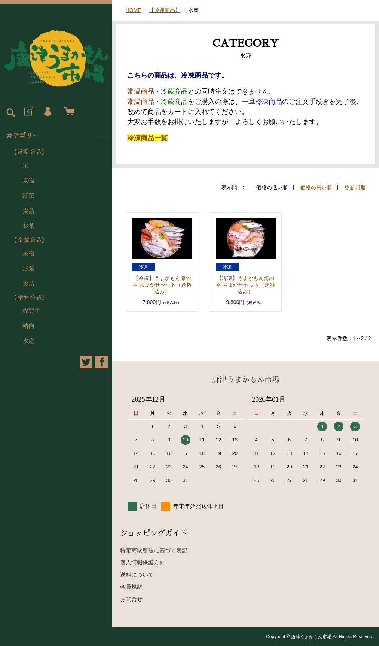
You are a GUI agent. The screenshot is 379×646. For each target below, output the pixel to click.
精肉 (28, 326)
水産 (28, 341)
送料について (137, 574)
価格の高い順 (316, 187)
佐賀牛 (31, 311)
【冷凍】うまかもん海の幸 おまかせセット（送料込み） (162, 285)
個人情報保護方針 (142, 562)
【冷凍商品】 (29, 298)
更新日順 (355, 187)
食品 (28, 211)
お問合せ (131, 599)
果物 (28, 181)
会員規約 (131, 586)
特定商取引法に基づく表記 (153, 550)
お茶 (28, 226)
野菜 (28, 196)
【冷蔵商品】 (29, 240)
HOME (133, 10)
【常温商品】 (29, 152)
